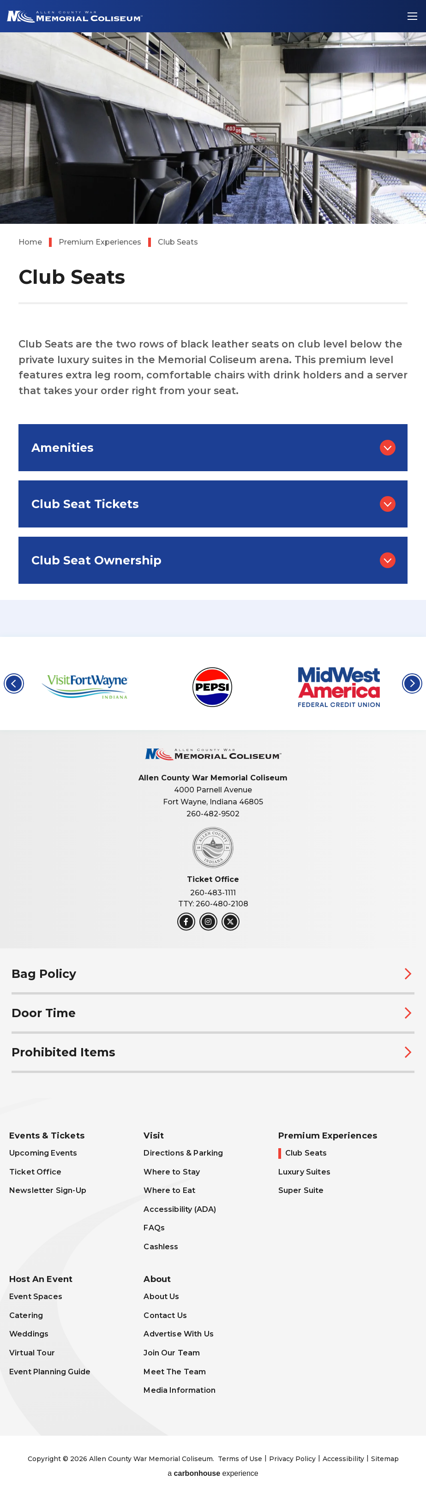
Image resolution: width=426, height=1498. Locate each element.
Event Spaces (35, 1296)
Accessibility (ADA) (180, 1209)
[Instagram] (208, 922)
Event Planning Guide (49, 1371)
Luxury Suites (304, 1172)
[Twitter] (230, 922)
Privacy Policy (292, 1459)
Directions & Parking (183, 1153)
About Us (161, 1296)
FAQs (154, 1227)
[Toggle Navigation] (412, 16)
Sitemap (385, 1459)
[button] (14, 683)
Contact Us (165, 1315)
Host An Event (40, 1279)
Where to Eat (169, 1190)
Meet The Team (175, 1371)
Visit (154, 1136)
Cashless (161, 1246)
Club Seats (306, 1153)
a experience (213, 1473)
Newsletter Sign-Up (47, 1190)
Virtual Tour (32, 1352)
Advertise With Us (179, 1334)
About (157, 1279)
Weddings (28, 1334)
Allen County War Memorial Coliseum (74, 16)
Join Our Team (172, 1352)
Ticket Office (35, 1172)
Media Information (180, 1390)
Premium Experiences (100, 242)
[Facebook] (186, 922)
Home (30, 242)
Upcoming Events (43, 1153)
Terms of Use (240, 1459)
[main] (213, 318)
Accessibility (343, 1459)
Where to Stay (172, 1172)
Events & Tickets (46, 1136)
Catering (26, 1315)
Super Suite (301, 1190)
